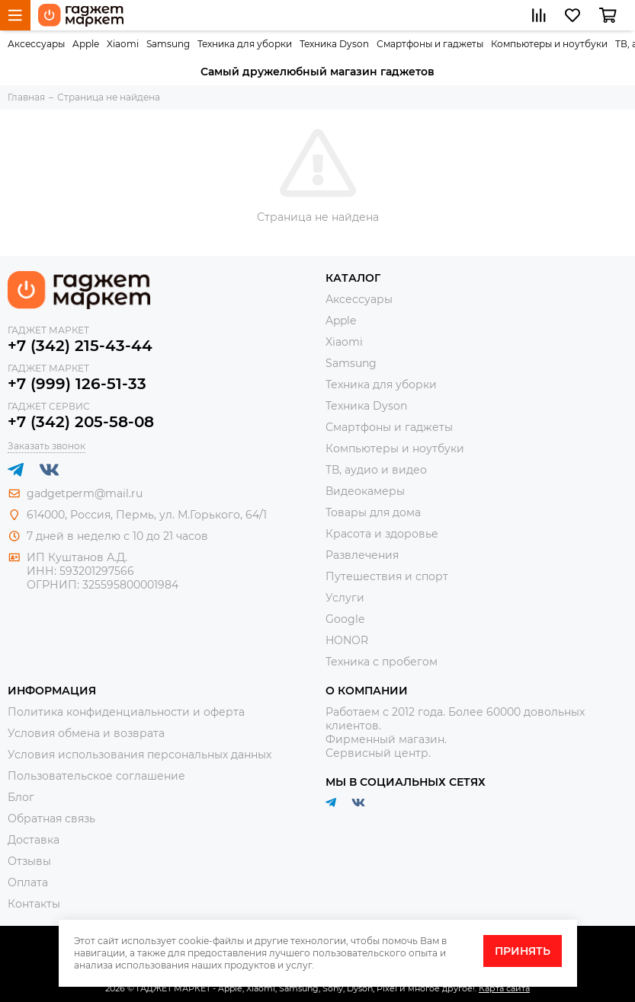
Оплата (28, 882)
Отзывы (29, 861)
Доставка (33, 840)
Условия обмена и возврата (86, 733)
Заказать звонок (46, 446)
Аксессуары (36, 43)
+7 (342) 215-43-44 (80, 346)
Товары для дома (373, 512)
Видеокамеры (365, 491)
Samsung (168, 43)
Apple (85, 43)
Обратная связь (51, 818)
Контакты (34, 904)
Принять (522, 951)
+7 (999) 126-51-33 (77, 384)
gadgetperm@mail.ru (85, 493)
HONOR (347, 640)
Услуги (345, 598)
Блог (21, 797)
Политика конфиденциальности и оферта (126, 712)
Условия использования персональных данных (139, 754)
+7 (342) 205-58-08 (81, 422)
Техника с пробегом (382, 662)
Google (345, 619)
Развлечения (362, 555)
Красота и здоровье (382, 534)
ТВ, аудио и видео (376, 470)
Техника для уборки (244, 43)
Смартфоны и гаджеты (430, 43)
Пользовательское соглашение (96, 776)
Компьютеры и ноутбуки (549, 43)
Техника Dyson (334, 43)
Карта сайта (504, 988)
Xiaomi (123, 43)
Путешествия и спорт (387, 576)
